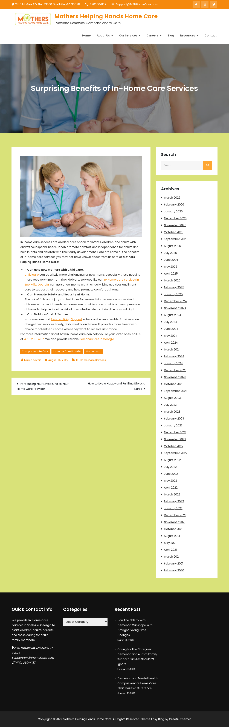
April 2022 (171, 488)
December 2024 (175, 301)
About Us (103, 35)
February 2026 (174, 205)
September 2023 (175, 391)
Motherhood (93, 351)
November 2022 (175, 439)
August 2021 (172, 536)
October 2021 (173, 529)
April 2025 (171, 274)
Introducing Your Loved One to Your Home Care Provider (43, 386)
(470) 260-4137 (25, 663)
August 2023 (172, 398)
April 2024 (171, 343)
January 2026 (173, 211)
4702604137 (95, 4)
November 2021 (174, 522)
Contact (210, 35)
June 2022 (171, 474)
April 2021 (170, 550)
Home (86, 35)
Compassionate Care (35, 351)
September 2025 (175, 239)
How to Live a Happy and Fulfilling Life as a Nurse (116, 386)
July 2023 (170, 405)
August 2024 (172, 315)
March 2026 (172, 198)
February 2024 (174, 356)
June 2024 (171, 329)
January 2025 (173, 294)
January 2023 (173, 425)
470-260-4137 (34, 339)
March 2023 (172, 412)
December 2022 (175, 432)
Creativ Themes (180, 719)
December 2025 (175, 218)
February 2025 (174, 287)
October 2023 (173, 384)
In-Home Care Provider (67, 351)
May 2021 (170, 543)
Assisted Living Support (66, 319)
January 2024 (173, 363)
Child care (32, 275)
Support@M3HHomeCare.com (135, 4)
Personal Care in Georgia (96, 339)
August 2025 (172, 246)
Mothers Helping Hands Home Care (106, 16)
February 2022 (174, 501)
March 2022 (172, 494)
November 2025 (175, 225)
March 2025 (172, 280)
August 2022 (172, 460)
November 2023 (175, 377)
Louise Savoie (32, 360)
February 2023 (174, 419)
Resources (187, 35)
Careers (152, 35)
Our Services (128, 35)
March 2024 (172, 349)
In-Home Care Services (91, 360)
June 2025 (171, 260)
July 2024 (170, 322)
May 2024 (170, 336)
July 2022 (170, 467)
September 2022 (175, 453)
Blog (171, 35)
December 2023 (175, 370)
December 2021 (175, 515)
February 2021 (173, 563)
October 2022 (173, 446)
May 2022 (170, 481)
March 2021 (171, 557)
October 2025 (173, 232)
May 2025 (170, 267)
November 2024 (175, 308)
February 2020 (174, 570)
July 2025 (170, 253)
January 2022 (173, 508)
